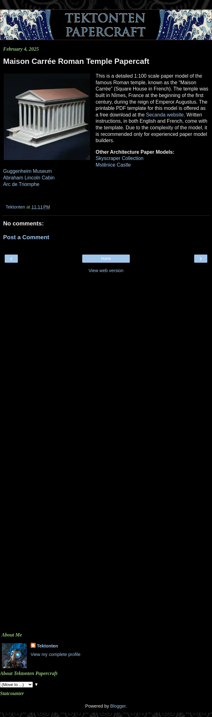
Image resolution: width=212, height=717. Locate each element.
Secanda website (165, 114)
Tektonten (47, 645)
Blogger (118, 706)
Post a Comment (26, 237)
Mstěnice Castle (113, 165)
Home (106, 258)
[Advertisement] (106, 320)
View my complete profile (56, 654)
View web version (106, 270)
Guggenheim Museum (27, 171)
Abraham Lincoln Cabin (29, 177)
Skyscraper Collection (120, 158)
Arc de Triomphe (21, 184)
